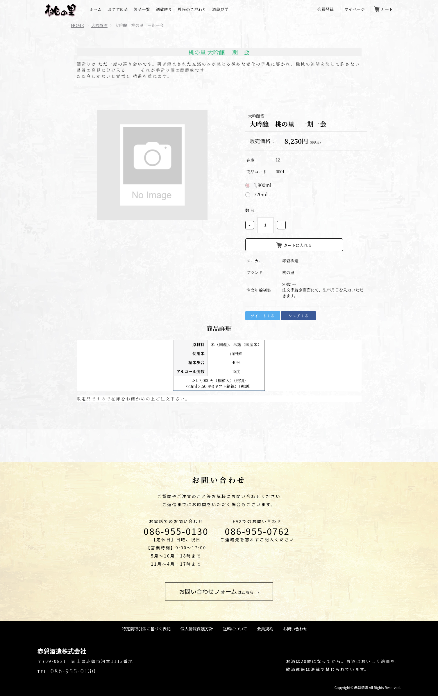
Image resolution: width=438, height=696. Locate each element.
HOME (77, 25)
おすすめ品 (118, 9)
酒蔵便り (164, 9)
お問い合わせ (295, 629)
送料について (235, 629)
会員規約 (265, 629)
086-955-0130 (176, 531)
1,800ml (262, 185)
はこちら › (219, 591)
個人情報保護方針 (196, 629)
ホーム (96, 9)
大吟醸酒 (99, 25)
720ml (261, 194)
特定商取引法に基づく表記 (146, 629)
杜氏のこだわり (192, 9)
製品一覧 (142, 9)
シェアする (298, 316)
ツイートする (263, 316)
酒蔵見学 (220, 9)
